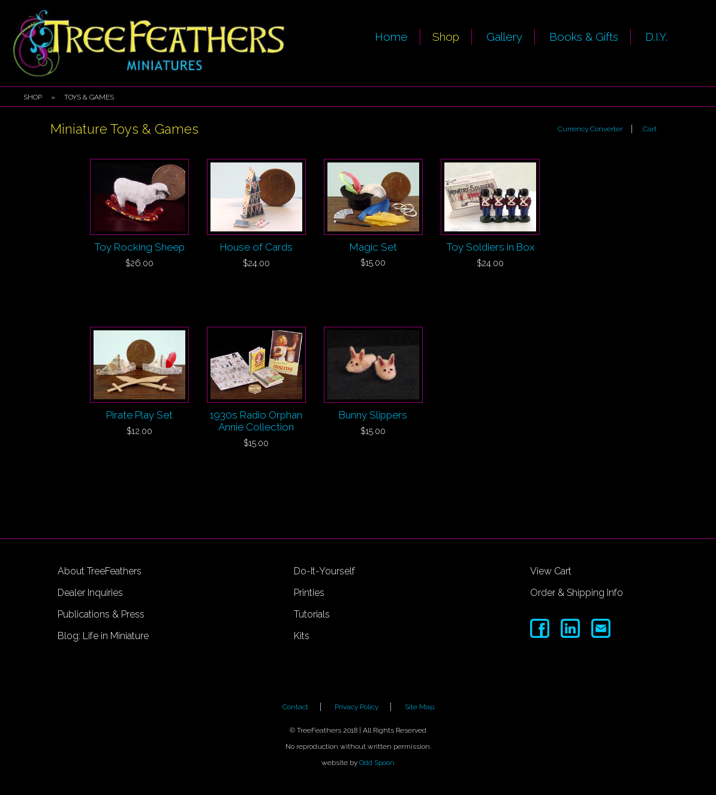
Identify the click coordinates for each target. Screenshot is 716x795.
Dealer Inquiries (90, 592)
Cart (650, 129)
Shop (445, 36)
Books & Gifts (583, 36)
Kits (301, 636)
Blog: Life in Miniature (103, 636)
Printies (309, 592)
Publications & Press (101, 614)
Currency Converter (590, 129)
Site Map (419, 707)
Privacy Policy (356, 707)
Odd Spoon (377, 762)
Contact (295, 707)
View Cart (550, 571)
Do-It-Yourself (324, 571)
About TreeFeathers (100, 571)
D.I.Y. (656, 36)
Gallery (504, 36)
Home (391, 36)
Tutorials (312, 614)
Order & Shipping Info (576, 592)
